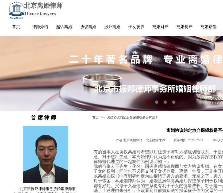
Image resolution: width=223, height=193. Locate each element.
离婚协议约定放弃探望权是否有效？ (132, 117)
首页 (95, 117)
